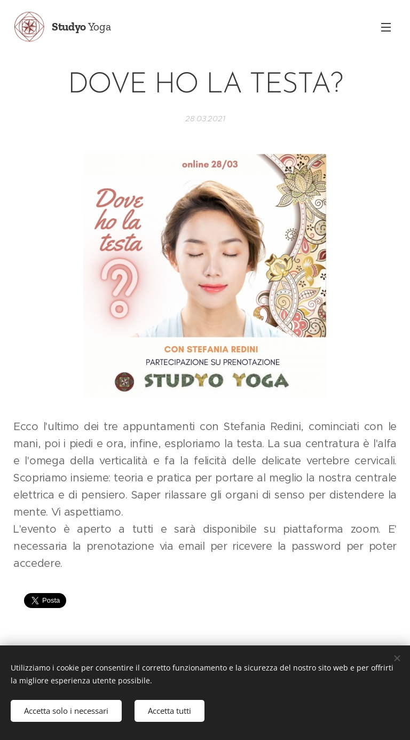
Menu (386, 27)
